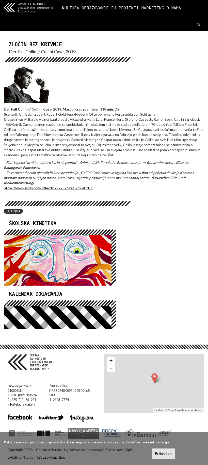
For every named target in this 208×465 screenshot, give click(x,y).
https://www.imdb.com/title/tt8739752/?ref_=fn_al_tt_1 (48, 188)
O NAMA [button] (174, 8)
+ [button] (111, 361)
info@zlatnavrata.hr (22, 404)
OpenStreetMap (178, 410)
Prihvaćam (163, 453)
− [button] (111, 369)
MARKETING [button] (152, 8)
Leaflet (158, 410)
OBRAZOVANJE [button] (95, 8)
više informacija (156, 442)
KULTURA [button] (70, 8)
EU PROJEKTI (125, 8)
